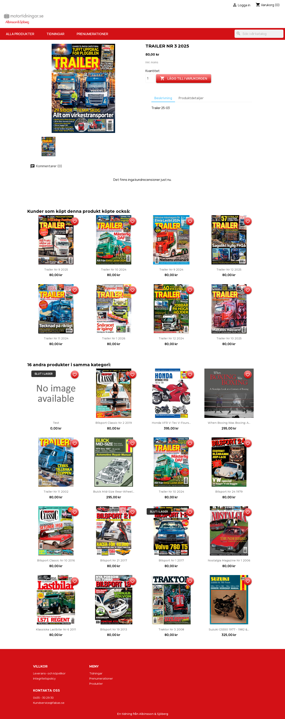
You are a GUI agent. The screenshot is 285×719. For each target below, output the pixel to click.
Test (56, 423)
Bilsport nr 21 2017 (113, 560)
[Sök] (259, 34)
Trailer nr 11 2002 (56, 491)
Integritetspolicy (44, 678)
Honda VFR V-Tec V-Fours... (171, 423)
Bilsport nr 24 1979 (229, 491)
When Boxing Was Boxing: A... (229, 423)
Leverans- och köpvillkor (49, 673)
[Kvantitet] (150, 78)
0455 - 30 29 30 (43, 697)
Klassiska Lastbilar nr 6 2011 (56, 629)
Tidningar (55, 34)
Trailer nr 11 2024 (56, 338)
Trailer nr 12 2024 (171, 338)
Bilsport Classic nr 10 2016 (56, 560)
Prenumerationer (92, 34)
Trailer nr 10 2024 (113, 269)
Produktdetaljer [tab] (191, 98)
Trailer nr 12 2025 (228, 269)
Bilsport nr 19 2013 (113, 629)
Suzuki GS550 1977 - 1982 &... (229, 629)
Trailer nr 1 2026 (113, 338)
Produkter (96, 683)
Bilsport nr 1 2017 (171, 560)
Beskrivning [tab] (163, 98)
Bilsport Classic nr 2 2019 (113, 423)
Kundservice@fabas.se (48, 703)
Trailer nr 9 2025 (56, 269)
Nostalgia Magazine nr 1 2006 (229, 560)
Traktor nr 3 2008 (171, 629)
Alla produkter (20, 34)
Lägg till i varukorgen (183, 78)
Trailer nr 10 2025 (229, 338)
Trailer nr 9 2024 (171, 269)
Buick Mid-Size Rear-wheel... (113, 491)
